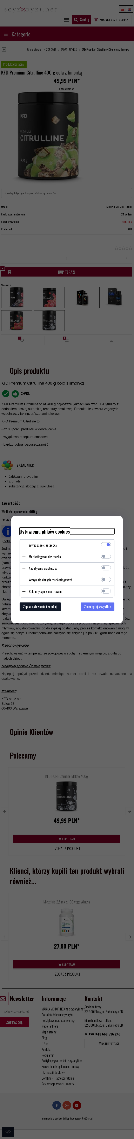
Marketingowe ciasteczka (45, 556)
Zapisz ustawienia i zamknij (40, 606)
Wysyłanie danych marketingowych (51, 579)
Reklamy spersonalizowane (45, 591)
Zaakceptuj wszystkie (97, 606)
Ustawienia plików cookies (45, 531)
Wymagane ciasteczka (43, 544)
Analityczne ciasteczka (43, 568)
